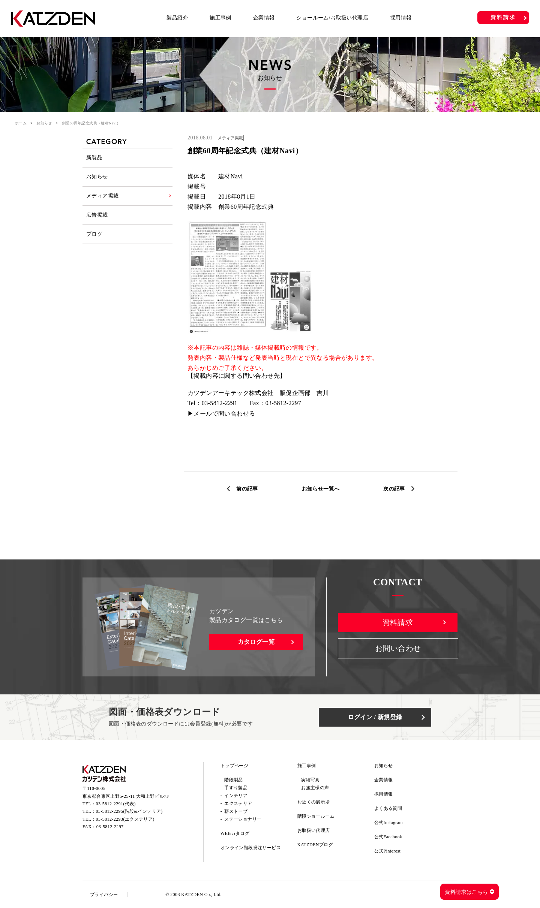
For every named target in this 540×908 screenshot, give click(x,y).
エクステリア (238, 803)
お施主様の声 (315, 787)
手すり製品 (236, 787)
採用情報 (401, 18)
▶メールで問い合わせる (221, 413)
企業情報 (264, 18)
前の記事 (247, 489)
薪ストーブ (236, 811)
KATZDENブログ (315, 844)
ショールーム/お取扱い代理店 (332, 18)
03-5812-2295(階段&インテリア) (129, 811)
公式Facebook (388, 836)
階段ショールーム (315, 816)
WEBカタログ (234, 833)
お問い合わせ (398, 648)
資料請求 (503, 17)
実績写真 (310, 779)
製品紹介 (177, 18)
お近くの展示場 (313, 802)
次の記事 (394, 489)
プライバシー (104, 894)
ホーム (21, 123)
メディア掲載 (102, 196)
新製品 (94, 157)
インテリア (236, 795)
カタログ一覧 (256, 642)
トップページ (234, 765)
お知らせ (44, 123)
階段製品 (233, 779)
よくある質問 (388, 808)
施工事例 (220, 18)
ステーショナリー (242, 819)
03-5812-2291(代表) (116, 803)
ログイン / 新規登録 (375, 717)
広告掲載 (97, 215)
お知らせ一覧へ (321, 489)
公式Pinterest (387, 851)
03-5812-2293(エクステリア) (125, 819)
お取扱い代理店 (313, 830)
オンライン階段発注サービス (250, 847)
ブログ (94, 234)
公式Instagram (388, 822)
